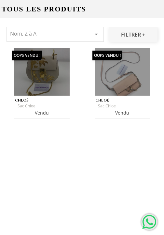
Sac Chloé (26, 106)
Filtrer (131, 34)
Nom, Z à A (55, 34)
